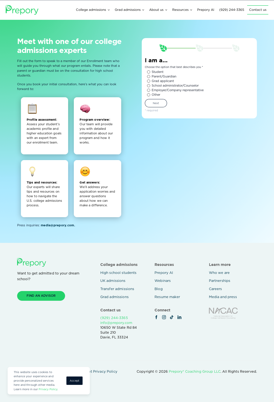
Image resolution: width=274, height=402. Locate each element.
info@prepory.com (116, 323)
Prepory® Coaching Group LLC (195, 371)
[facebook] (156, 317)
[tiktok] (172, 317)
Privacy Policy (48, 389)
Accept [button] (74, 380)
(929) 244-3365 (114, 318)
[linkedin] (179, 317)
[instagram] (164, 317)
